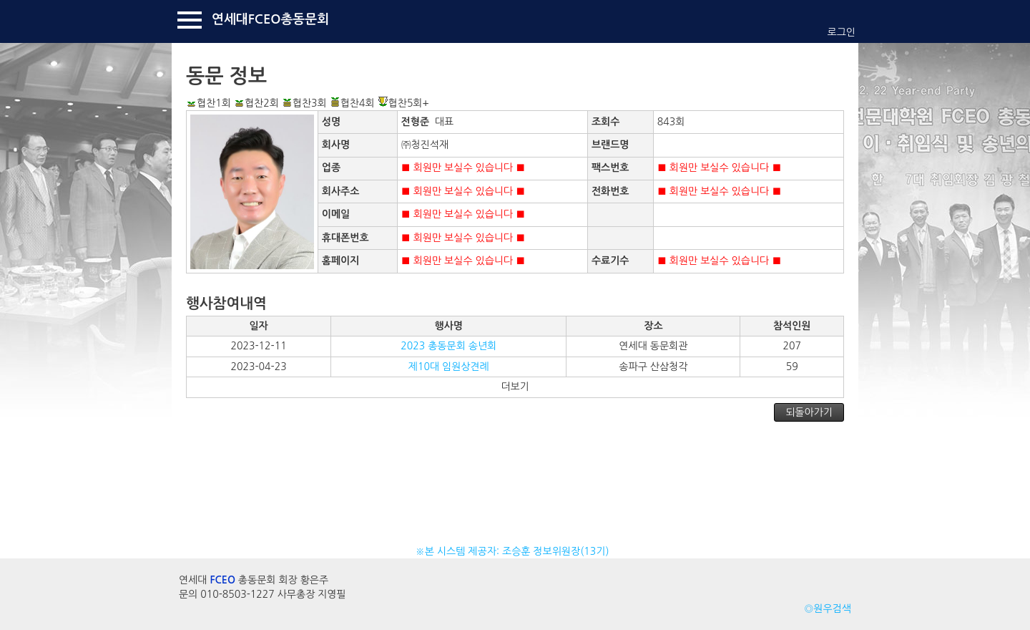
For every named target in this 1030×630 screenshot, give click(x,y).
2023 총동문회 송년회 (448, 346)
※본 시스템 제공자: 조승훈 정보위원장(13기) (515, 551)
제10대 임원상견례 (448, 367)
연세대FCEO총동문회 (270, 19)
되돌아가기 (809, 412)
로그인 (841, 32)
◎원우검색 (827, 609)
